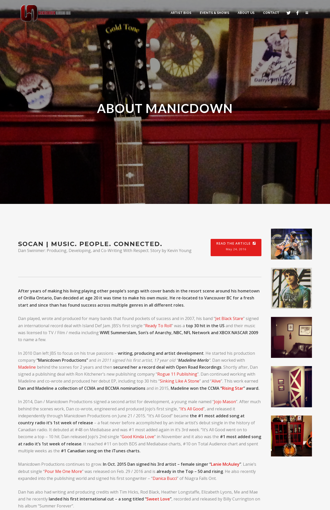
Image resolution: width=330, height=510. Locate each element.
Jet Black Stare (229, 318)
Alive (216, 381)
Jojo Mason (225, 401)
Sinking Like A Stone (179, 381)
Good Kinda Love (138, 436)
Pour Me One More (63, 471)
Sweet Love (158, 499)
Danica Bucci (165, 478)
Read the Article (236, 247)
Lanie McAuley (225, 464)
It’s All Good (191, 409)
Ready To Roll (158, 326)
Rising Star (232, 388)
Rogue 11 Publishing (177, 374)
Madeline (27, 367)
